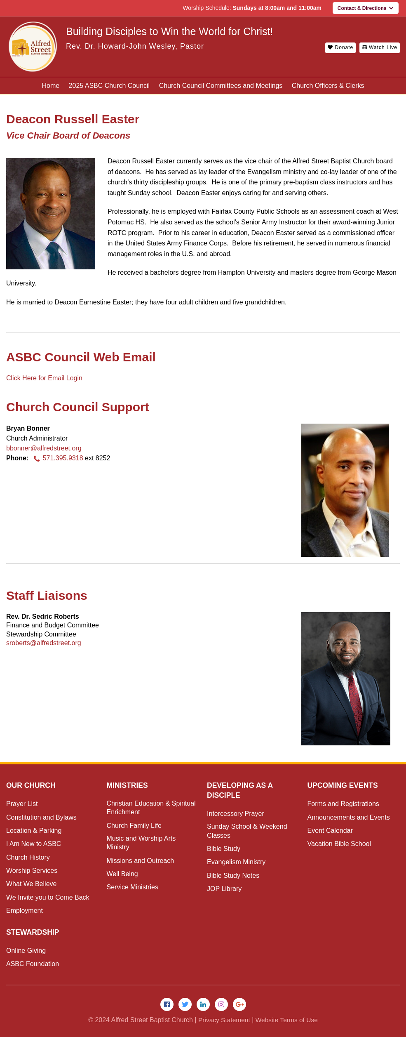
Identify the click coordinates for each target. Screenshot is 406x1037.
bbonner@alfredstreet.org (44, 448)
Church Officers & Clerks (328, 85)
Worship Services (31, 870)
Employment (24, 910)
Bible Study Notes (233, 875)
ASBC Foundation (32, 963)
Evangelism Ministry (236, 861)
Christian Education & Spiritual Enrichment (151, 807)
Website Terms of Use (287, 1020)
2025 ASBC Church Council (109, 85)
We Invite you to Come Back (47, 897)
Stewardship (33, 932)
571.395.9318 (57, 458)
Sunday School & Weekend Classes (247, 831)
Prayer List (22, 803)
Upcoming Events (343, 785)
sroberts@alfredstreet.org (43, 642)
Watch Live (379, 47)
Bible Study (223, 848)
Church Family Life (134, 825)
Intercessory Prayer (235, 813)
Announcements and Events (348, 817)
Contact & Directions (366, 8)
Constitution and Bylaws (41, 817)
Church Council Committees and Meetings (221, 85)
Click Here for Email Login (44, 378)
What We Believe (31, 883)
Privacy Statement (223, 1020)
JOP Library (224, 888)
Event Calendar (330, 830)
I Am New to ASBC (33, 843)
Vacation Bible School (339, 843)
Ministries (128, 785)
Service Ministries (132, 887)
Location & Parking (33, 830)
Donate (340, 47)
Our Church (31, 785)
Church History (28, 857)
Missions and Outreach (140, 860)
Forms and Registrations (343, 803)
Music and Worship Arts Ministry (141, 843)
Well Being (122, 873)
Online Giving (26, 950)
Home (50, 85)
